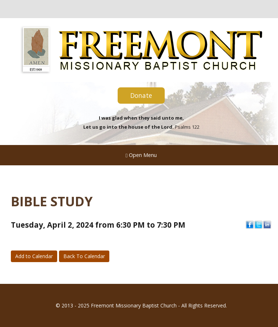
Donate (141, 95)
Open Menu (141, 154)
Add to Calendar (34, 256)
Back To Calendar (84, 256)
